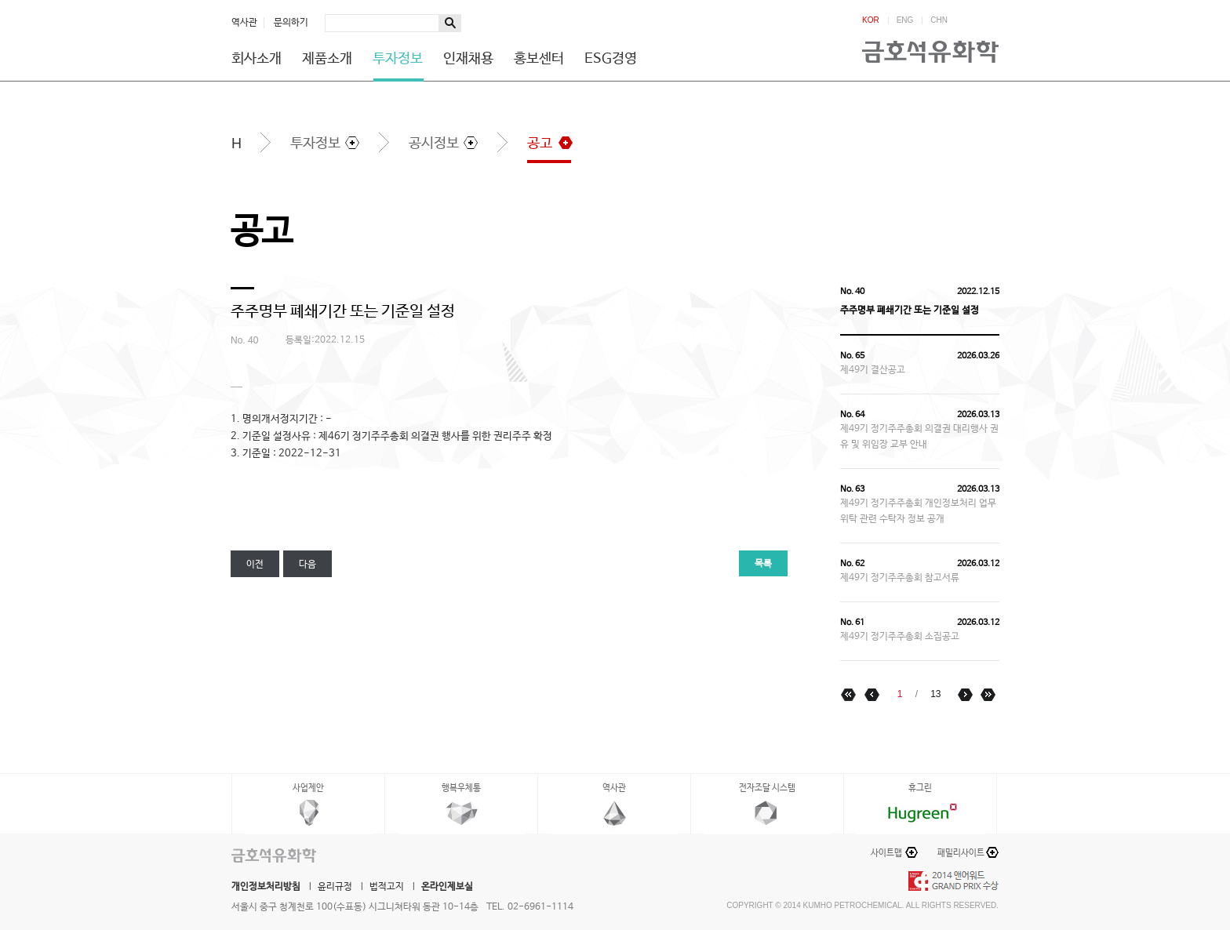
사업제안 (308, 788)
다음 (307, 564)
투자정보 (398, 59)
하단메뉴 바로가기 (0, 0)
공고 (539, 143)
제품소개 (327, 59)
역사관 (244, 22)
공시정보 (434, 143)
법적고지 (386, 886)
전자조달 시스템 (767, 788)
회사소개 (256, 59)
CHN (939, 20)
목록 (763, 563)
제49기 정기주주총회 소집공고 (899, 636)
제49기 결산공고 (872, 370)
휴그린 (920, 788)
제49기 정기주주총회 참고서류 (899, 577)
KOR (870, 20)
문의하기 (291, 22)
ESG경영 (610, 59)
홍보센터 (539, 59)
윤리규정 (335, 886)
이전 (255, 564)
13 (935, 693)
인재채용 (468, 59)
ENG (905, 20)
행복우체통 (461, 788)
